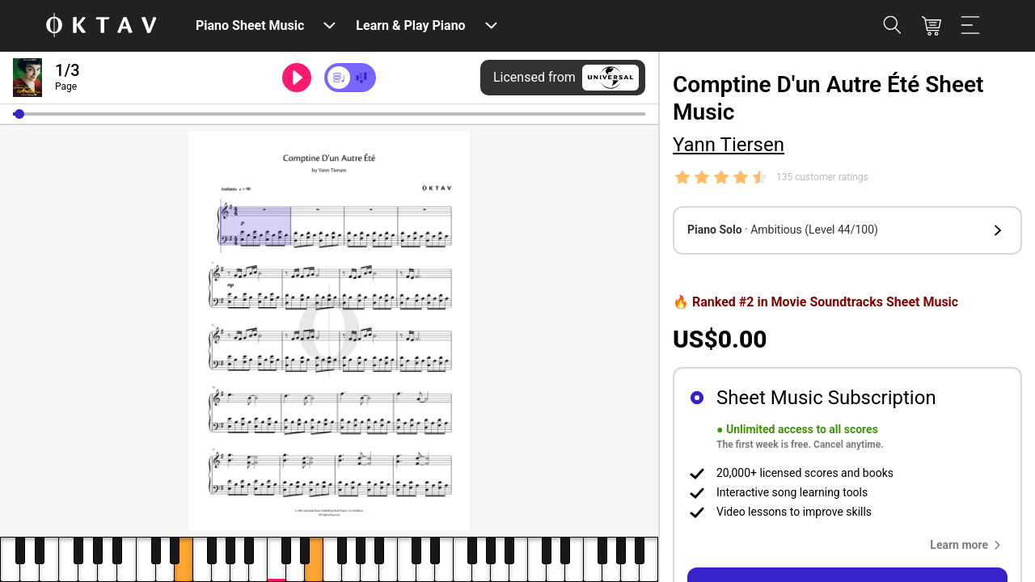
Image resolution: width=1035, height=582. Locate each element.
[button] (19, 114)
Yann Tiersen (728, 144)
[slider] (329, 114)
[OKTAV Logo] (101, 26)
